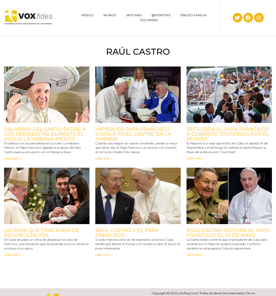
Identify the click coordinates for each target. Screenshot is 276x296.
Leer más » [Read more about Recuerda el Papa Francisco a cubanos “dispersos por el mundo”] (195, 158)
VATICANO (134, 15)
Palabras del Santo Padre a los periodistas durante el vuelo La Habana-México (45, 134)
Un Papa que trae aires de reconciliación (41, 232)
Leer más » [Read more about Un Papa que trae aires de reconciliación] (12, 255)
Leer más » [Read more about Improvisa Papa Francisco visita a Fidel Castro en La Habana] (104, 158)
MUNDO (109, 15)
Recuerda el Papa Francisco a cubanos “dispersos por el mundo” (228, 134)
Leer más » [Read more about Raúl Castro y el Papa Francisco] (104, 255)
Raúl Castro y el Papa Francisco (126, 232)
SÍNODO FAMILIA (193, 15)
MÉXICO (88, 15)
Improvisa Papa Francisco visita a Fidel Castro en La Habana (133, 134)
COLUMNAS (149, 20)
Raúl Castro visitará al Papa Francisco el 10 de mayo (228, 232)
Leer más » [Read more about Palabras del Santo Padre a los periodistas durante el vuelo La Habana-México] (12, 158)
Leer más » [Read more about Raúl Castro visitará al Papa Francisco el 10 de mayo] (195, 255)
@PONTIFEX (161, 15)
